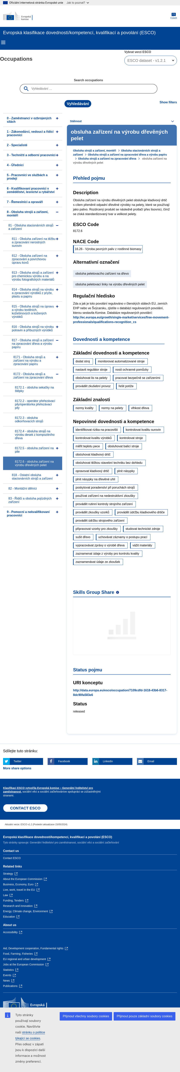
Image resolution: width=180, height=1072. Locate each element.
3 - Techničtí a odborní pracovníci (31, 155)
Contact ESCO (12, 858)
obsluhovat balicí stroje (123, 446)
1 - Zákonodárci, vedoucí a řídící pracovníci (30, 133)
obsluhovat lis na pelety (91, 377)
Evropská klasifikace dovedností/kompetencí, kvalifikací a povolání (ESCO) (57, 837)
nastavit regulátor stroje (91, 369)
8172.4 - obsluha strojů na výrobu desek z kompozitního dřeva (35, 435)
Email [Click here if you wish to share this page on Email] (150, 761)
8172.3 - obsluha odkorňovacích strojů (29, 419)
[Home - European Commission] (21, 16)
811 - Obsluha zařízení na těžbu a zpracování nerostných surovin (33, 242)
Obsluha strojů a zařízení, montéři (94, 150)
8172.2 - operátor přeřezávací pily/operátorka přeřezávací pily (35, 404)
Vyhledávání (78, 104)
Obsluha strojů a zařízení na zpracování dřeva (107, 158)
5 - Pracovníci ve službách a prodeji (27, 176)
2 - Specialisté (17, 145)
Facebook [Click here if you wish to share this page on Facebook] (64, 761)
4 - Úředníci (15, 165)
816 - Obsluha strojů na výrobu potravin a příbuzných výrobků (33, 328)
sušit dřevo (83, 537)
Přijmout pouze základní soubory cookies (144, 1016)
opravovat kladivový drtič (92, 471)
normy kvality (84, 408)
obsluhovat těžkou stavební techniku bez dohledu (109, 462)
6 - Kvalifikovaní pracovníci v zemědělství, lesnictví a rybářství (31, 190)
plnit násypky (126, 471)
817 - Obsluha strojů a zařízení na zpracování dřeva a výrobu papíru (33, 344)
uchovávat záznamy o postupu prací (122, 537)
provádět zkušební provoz (93, 386)
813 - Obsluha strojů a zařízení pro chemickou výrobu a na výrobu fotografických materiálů (33, 276)
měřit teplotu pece (88, 446)
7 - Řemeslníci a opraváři (25, 202)
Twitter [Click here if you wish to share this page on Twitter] (17, 761)
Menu (3, 42)
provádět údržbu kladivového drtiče (141, 512)
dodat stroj (83, 361)
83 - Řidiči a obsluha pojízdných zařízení (30, 500)
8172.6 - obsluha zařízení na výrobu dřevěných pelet (34, 463)
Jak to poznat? (78, 2)
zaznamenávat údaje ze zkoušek (98, 561)
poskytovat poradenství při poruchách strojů (105, 487)
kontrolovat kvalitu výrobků (94, 438)
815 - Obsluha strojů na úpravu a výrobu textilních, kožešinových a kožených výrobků (33, 311)
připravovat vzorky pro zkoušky (97, 528)
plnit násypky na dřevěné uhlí (95, 479)
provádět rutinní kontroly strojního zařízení (104, 504)
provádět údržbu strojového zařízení (100, 520)
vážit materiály (142, 545)
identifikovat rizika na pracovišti (97, 429)
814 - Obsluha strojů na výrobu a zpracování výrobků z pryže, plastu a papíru (33, 293)
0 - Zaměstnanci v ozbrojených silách (29, 120)
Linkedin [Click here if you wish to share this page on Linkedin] (108, 761)
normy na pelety (112, 408)
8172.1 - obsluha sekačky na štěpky (34, 389)
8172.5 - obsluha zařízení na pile (34, 450)
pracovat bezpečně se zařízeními (137, 377)
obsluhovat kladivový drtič (93, 454)
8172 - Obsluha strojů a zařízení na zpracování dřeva (33, 375)
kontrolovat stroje (131, 438)
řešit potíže (126, 386)
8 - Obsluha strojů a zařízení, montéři (27, 213)
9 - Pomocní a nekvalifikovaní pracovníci (28, 513)
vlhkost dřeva (140, 408)
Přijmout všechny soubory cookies (86, 1016)
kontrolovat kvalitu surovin (143, 429)
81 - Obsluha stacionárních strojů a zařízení (30, 227)
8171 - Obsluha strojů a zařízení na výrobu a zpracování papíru (29, 360)
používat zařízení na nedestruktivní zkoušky (105, 495)
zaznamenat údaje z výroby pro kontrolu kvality (107, 553)
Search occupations (88, 80)
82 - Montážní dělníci (22, 488)
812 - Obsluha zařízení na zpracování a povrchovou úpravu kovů (29, 259)
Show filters (168, 102)
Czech (173, 16)
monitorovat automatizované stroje (121, 361)
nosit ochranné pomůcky (131, 369)
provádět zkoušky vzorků (92, 512)
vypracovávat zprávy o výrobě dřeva (100, 545)
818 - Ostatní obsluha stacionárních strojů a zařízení (32, 476)
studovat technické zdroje (142, 528)
